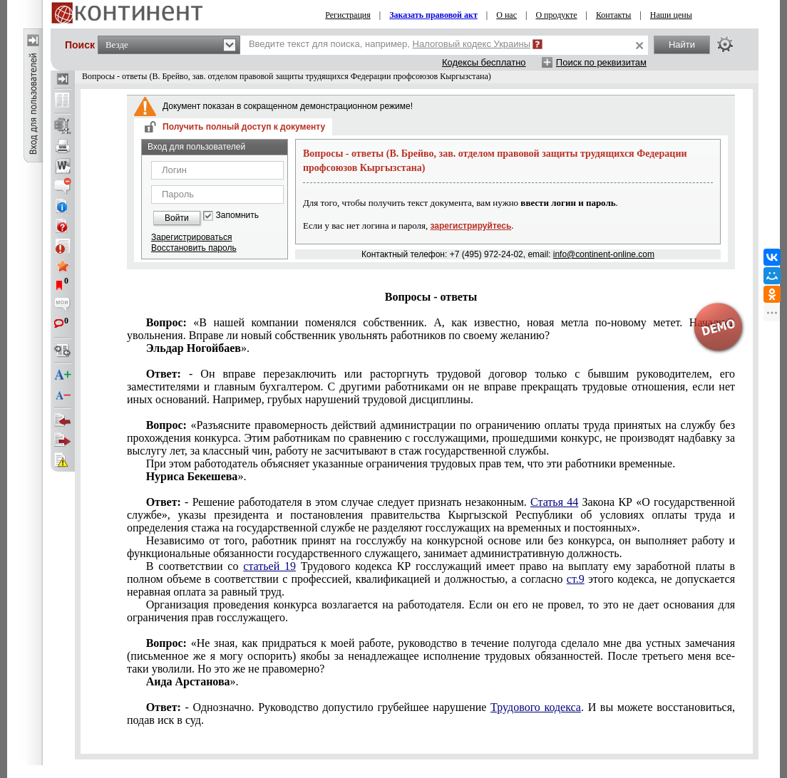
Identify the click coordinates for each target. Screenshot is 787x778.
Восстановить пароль (194, 248)
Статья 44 (554, 502)
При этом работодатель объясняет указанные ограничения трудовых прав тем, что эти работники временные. (411, 463)
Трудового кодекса (535, 707)
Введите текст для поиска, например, (389, 43)
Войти (177, 218)
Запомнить (237, 215)
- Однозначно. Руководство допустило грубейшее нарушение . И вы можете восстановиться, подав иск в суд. (431, 713)
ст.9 (576, 579)
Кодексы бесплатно (484, 62)
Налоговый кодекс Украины (472, 43)
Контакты (614, 15)
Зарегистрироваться (191, 237)
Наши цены (671, 15)
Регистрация (348, 15)
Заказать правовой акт (433, 15)
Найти (682, 44)
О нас (506, 15)
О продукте (556, 15)
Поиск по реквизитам (601, 62)
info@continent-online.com (603, 254)
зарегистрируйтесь (471, 226)
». (198, 348)
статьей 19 (269, 566)
